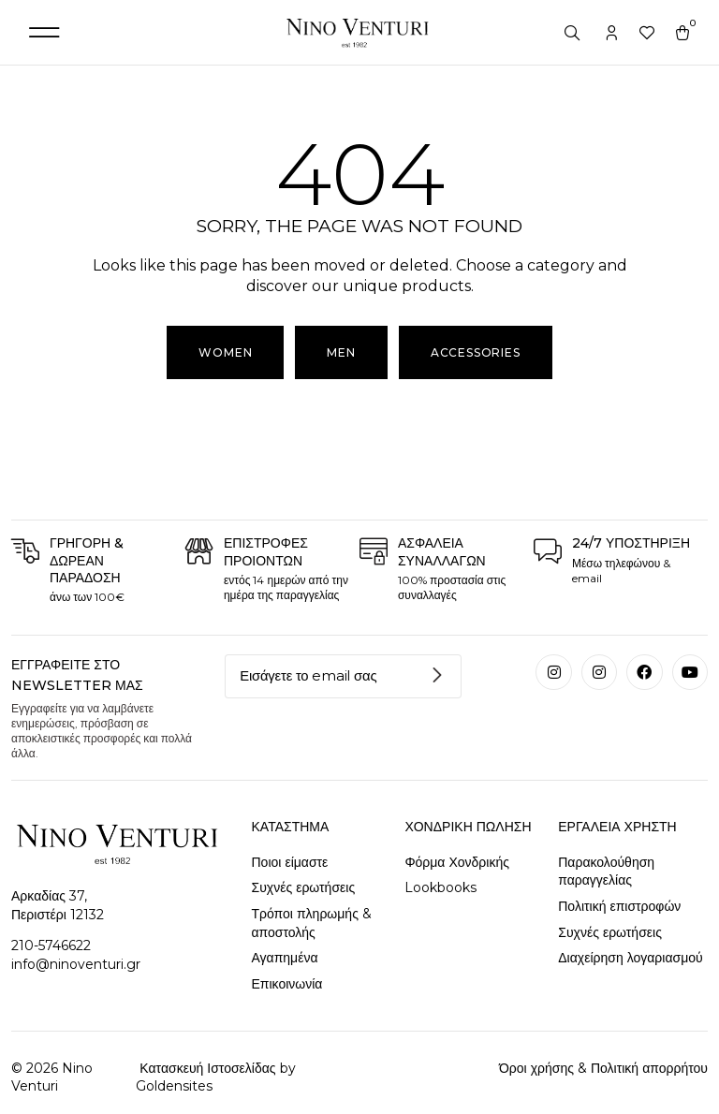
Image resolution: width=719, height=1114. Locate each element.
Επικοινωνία (287, 983)
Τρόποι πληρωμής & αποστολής (312, 923)
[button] (44, 32)
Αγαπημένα (285, 957)
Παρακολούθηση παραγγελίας (606, 871)
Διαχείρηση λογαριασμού (630, 957)
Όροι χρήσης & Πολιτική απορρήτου (603, 1068)
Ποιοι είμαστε (290, 862)
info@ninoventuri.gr (75, 964)
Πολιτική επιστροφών (619, 906)
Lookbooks (440, 887)
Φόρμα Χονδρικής (456, 862)
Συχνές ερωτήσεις (304, 887)
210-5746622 (51, 945)
